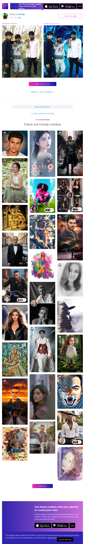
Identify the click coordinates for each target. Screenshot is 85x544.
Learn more (52, 538)
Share (71, 16)
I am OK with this (65, 539)
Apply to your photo (42, 84)
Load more (42, 486)
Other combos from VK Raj (42, 113)
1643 (18, 17)
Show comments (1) (42, 107)
